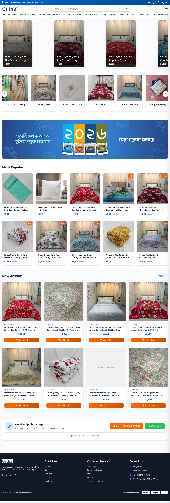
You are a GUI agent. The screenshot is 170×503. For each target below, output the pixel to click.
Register (163, 2)
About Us (49, 476)
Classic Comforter (126, 14)
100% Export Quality (28, 14)
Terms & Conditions (95, 483)
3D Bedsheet (44, 14)
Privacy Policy (93, 479)
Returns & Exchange (96, 472)
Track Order (50, 483)
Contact (48, 479)
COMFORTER (142, 14)
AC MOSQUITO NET (61, 14)
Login (152, 2)
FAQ (89, 476)
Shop (47, 472)
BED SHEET (77, 14)
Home (47, 468)
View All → (163, 278)
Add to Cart (21, 342)
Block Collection (92, 14)
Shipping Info (93, 468)
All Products (9, 14)
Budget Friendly (109, 14)
